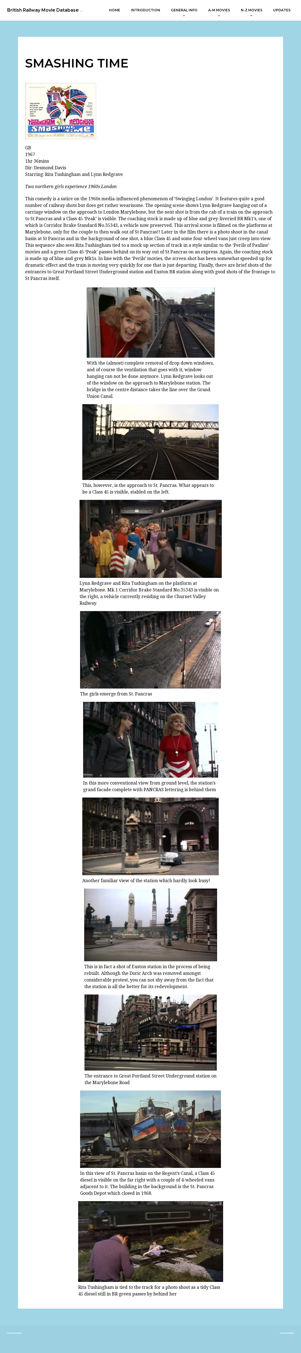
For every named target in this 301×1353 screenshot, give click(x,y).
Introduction (145, 10)
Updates (282, 10)
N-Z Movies (251, 10)
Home (114, 10)
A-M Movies (219, 10)
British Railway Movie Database (43, 10)
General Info (184, 10)
